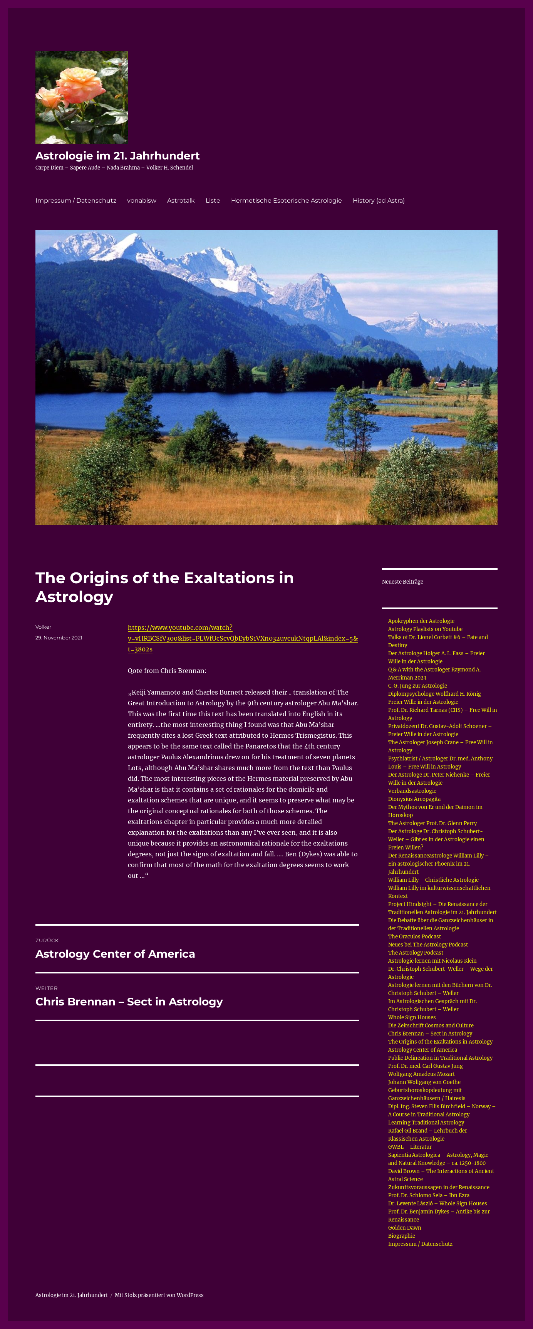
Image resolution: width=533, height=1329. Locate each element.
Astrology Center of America (422, 1050)
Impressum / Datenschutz (75, 200)
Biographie (401, 1236)
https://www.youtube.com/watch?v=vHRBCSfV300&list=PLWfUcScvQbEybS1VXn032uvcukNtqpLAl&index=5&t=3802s (243, 638)
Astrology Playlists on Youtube (425, 629)
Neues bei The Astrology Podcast (428, 944)
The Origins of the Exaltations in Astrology (440, 1042)
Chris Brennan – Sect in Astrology (430, 1033)
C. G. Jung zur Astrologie (417, 686)
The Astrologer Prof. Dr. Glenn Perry (432, 823)
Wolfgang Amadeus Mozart (421, 1074)
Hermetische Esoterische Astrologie (286, 200)
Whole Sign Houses (412, 1017)
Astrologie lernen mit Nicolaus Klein (432, 961)
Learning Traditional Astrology (426, 1122)
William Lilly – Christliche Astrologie (433, 880)
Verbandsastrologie (412, 791)
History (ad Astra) (379, 200)
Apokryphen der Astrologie (421, 621)
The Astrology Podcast (415, 953)
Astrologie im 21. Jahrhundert (117, 155)
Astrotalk (181, 200)
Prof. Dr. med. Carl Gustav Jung (425, 1066)
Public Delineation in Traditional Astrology (440, 1058)
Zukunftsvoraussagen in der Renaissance (438, 1187)
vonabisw (141, 200)
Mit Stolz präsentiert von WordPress (159, 1295)
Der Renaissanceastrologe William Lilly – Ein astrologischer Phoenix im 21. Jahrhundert (438, 863)
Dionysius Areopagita (414, 799)
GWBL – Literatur (410, 1147)
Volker (43, 627)
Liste (213, 200)
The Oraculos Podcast (414, 936)
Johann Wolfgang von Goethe (424, 1082)
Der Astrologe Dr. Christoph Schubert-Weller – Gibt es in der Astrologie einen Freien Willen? (436, 839)
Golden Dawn (404, 1228)
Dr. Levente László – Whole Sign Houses (437, 1203)
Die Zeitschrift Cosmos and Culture (431, 1025)
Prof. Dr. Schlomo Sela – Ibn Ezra (428, 1195)
